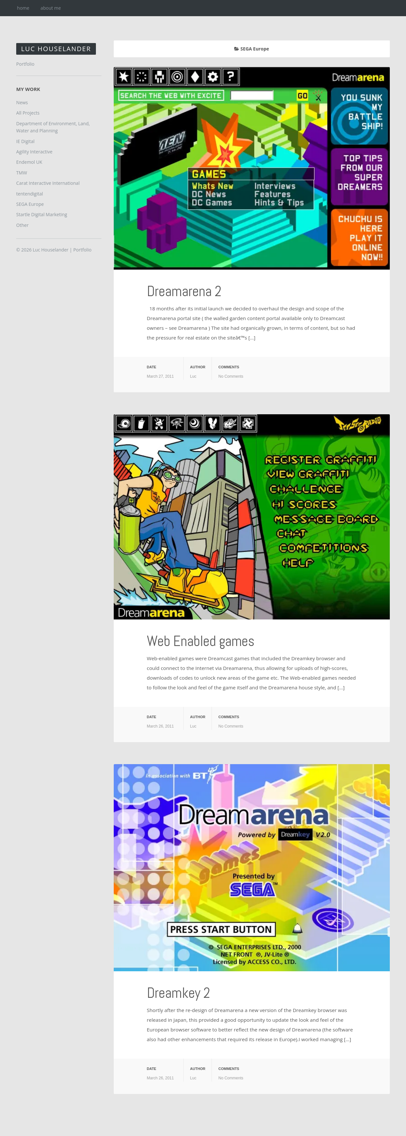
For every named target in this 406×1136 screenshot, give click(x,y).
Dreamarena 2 (184, 291)
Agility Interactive (34, 152)
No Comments (230, 376)
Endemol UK (29, 162)
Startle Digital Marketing (41, 214)
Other (22, 225)
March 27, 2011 (160, 376)
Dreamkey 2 (179, 992)
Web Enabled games (201, 641)
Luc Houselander (56, 48)
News (22, 102)
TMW (21, 173)
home (23, 8)
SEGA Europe (30, 204)
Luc (193, 376)
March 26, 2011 (160, 726)
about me (51, 8)
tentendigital (29, 194)
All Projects (28, 113)
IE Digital (25, 141)
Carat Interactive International (48, 183)
